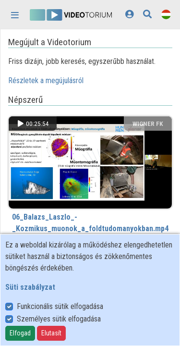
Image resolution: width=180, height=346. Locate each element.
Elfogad (20, 333)
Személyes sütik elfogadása (59, 318)
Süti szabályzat (30, 287)
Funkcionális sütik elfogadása (60, 306)
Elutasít (51, 333)
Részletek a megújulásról (46, 80)
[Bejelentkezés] (129, 14)
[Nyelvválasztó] (166, 14)
